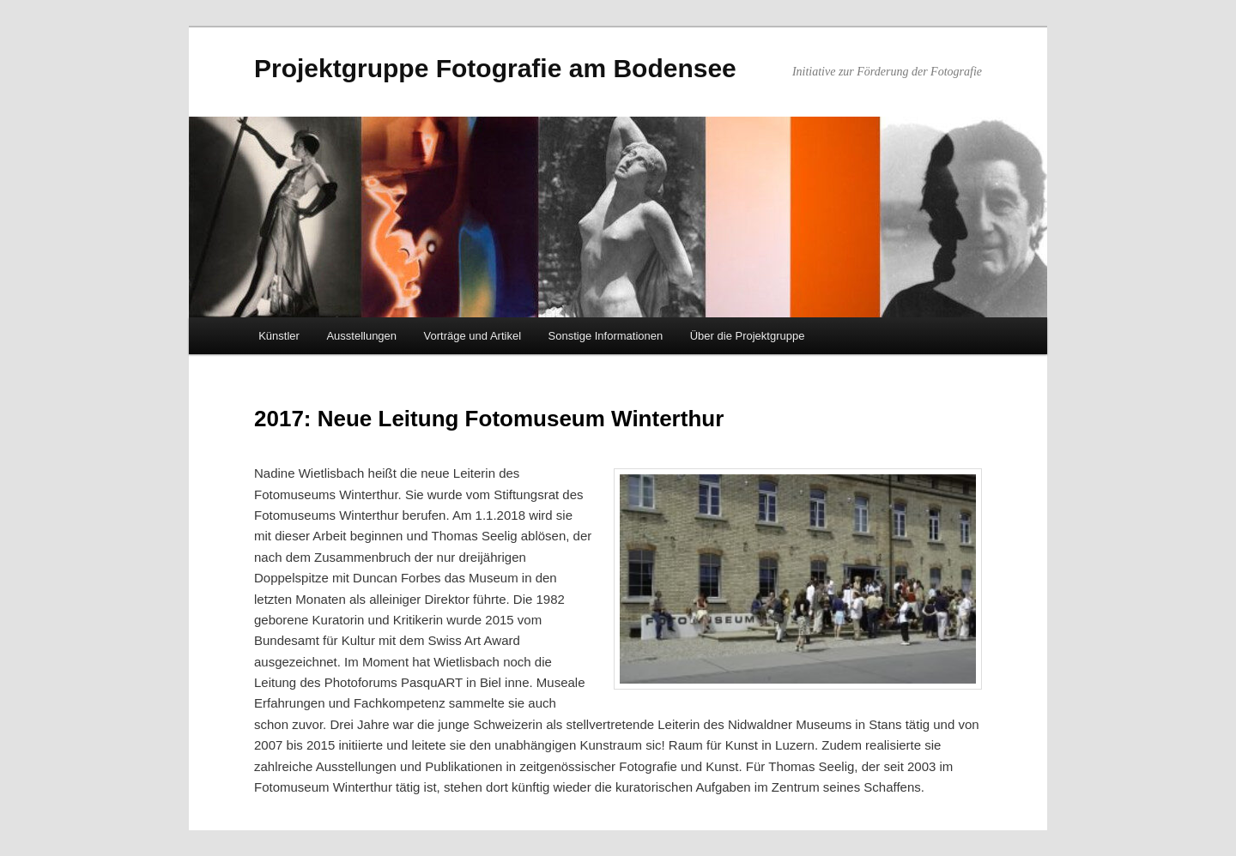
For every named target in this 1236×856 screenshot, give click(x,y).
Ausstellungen (361, 335)
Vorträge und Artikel (472, 335)
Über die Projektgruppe (747, 335)
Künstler (279, 335)
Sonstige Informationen (605, 335)
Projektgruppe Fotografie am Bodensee (495, 68)
